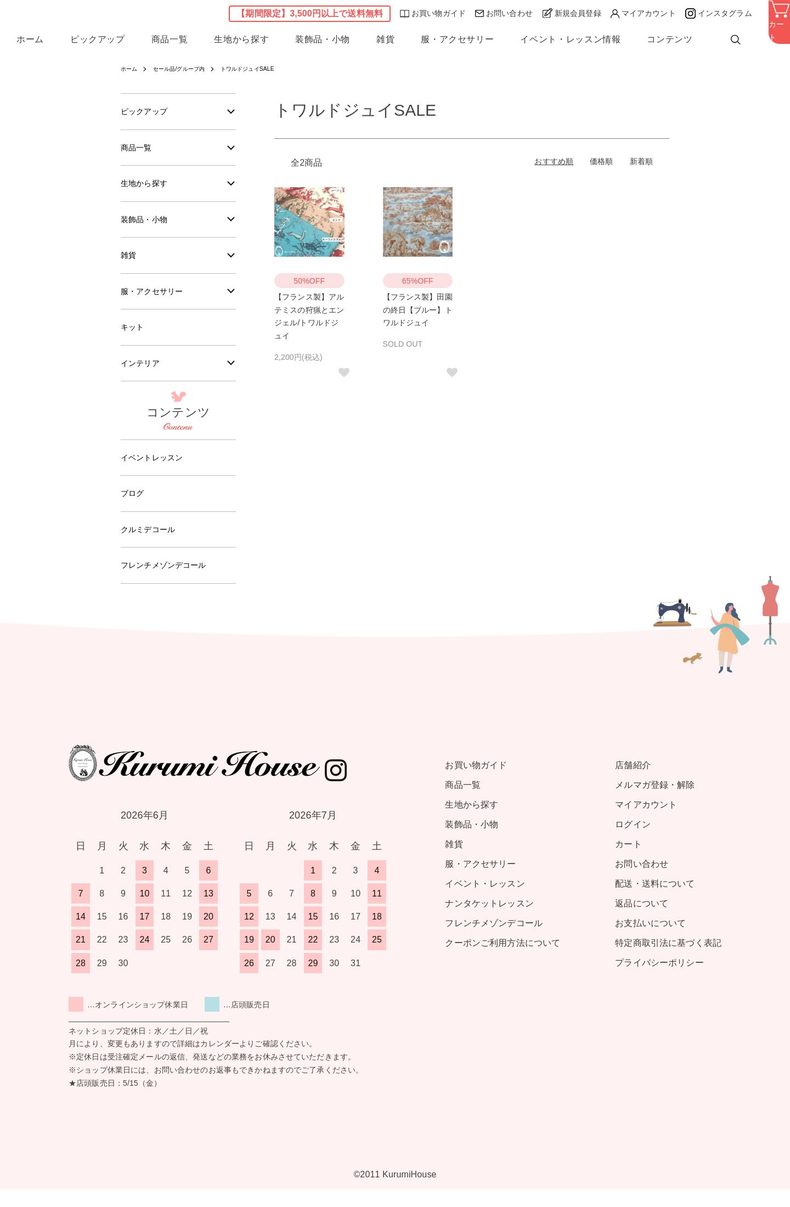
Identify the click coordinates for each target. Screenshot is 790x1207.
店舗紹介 (633, 783)
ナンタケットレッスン (489, 921)
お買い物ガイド (433, 14)
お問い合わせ (504, 14)
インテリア (143, 374)
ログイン (633, 842)
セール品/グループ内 (187, 68)
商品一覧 (169, 42)
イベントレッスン (156, 470)
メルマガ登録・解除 (655, 803)
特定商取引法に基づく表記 (668, 961)
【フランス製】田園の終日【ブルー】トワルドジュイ (418, 310)
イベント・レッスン (484, 901)
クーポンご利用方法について (502, 961)
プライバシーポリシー (659, 980)
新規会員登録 (571, 14)
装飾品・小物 (322, 42)
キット (134, 337)
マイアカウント (643, 15)
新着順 (641, 161)
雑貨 (385, 42)
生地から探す (241, 42)
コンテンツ (669, 42)
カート (628, 862)
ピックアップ (97, 42)
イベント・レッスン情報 (570, 42)
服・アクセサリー (457, 42)
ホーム (30, 42)
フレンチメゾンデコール (169, 582)
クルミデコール (152, 545)
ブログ (134, 507)
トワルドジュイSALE (265, 68)
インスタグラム (718, 15)
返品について (641, 921)
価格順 (601, 161)
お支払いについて (650, 941)
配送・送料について (655, 901)
